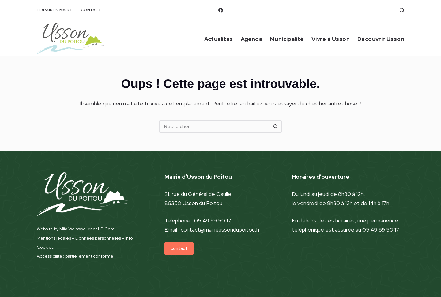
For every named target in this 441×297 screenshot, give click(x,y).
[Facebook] (220, 10)
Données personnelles (98, 238)
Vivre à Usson (330, 38)
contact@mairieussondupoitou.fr (220, 229)
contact (91, 10)
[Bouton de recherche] (276, 126)
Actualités (218, 38)
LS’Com (106, 229)
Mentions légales (54, 238)
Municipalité (287, 38)
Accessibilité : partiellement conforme (75, 256)
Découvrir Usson (380, 38)
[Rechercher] (402, 10)
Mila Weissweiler (75, 229)
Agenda (251, 38)
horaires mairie (55, 10)
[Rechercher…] (214, 126)
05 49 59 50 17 (212, 220)
